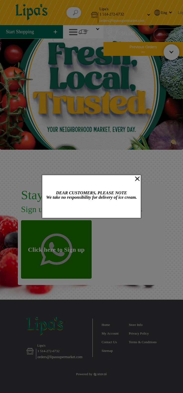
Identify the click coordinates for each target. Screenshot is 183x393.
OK (91, 209)
